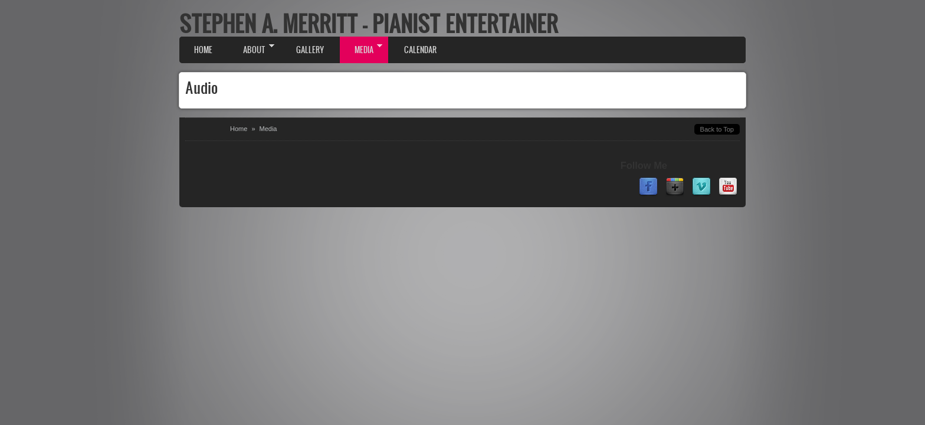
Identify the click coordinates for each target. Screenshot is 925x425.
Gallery (310, 49)
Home (203, 49)
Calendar (420, 49)
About (251, 48)
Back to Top (717, 129)
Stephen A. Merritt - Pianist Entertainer (368, 23)
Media (361, 48)
